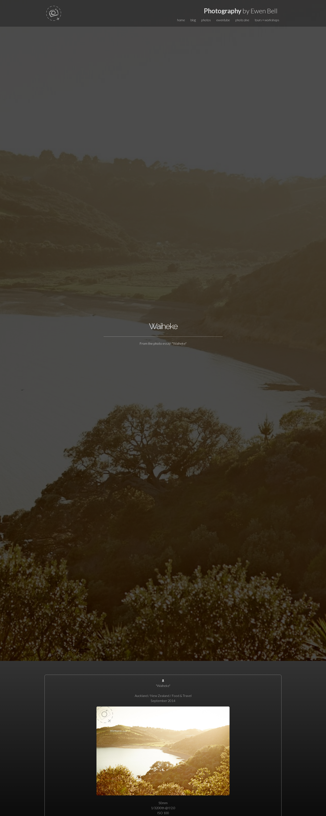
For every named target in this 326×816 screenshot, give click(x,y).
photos (206, 20)
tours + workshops (267, 20)
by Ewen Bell (240, 11)
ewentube (223, 20)
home (181, 20)
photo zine (242, 20)
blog (193, 20)
